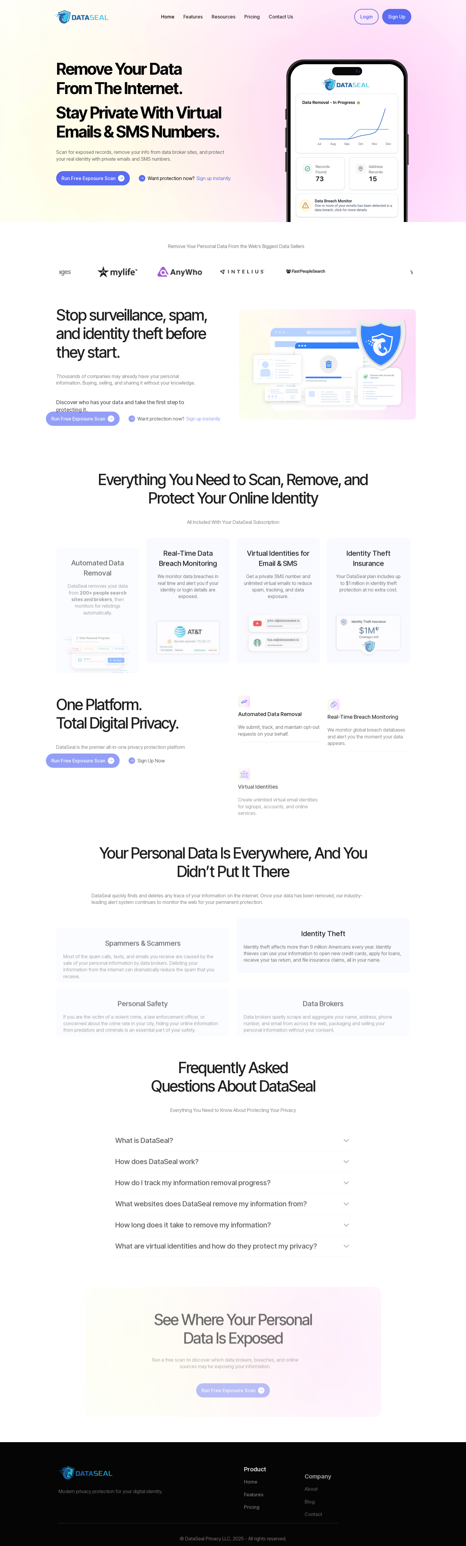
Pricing (252, 17)
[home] (81, 17)
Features (253, 1510)
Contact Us (281, 17)
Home (167, 17)
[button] (193, 16)
